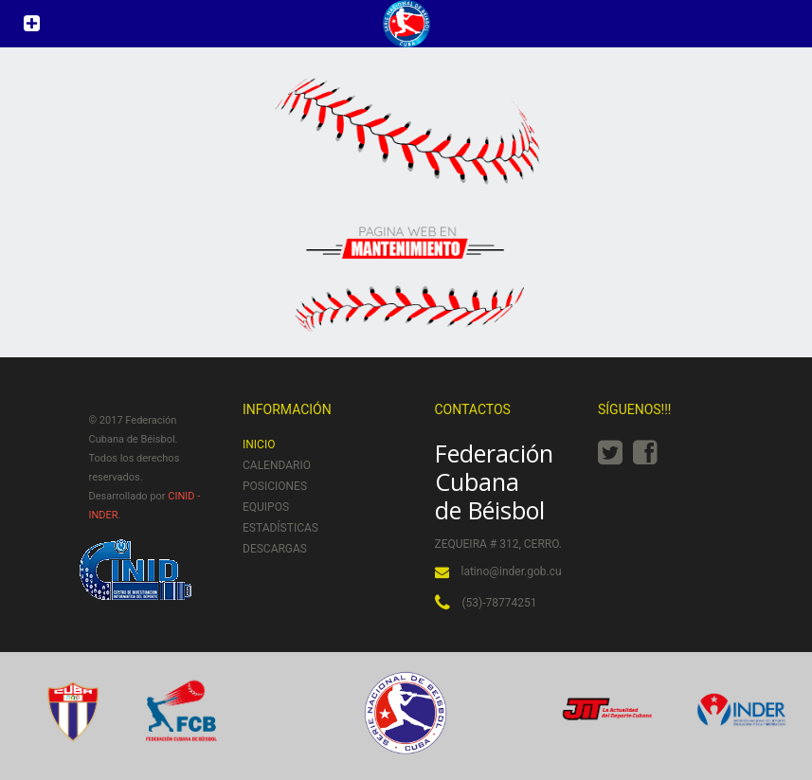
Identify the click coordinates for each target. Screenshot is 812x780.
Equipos (266, 507)
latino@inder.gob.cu (511, 571)
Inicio (259, 444)
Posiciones (275, 486)
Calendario (277, 465)
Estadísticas (280, 528)
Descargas (275, 548)
